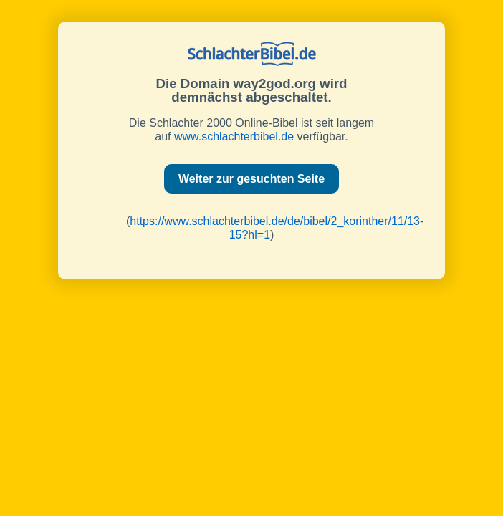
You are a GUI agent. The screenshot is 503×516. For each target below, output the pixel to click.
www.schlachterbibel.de (234, 136)
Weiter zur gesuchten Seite (251, 179)
